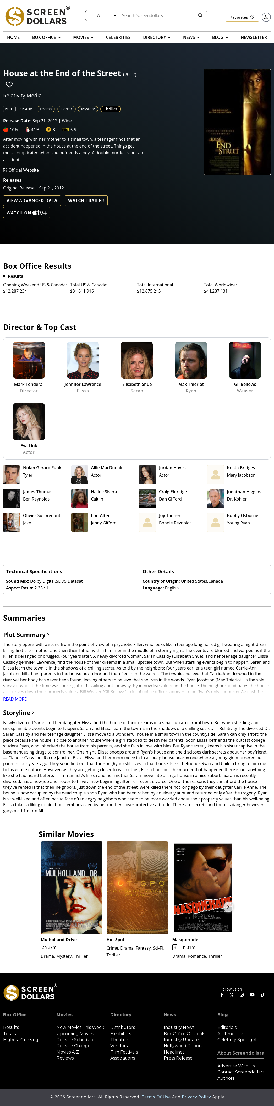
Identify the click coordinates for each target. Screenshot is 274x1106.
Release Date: (17, 121)
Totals (9, 1033)
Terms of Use (157, 1097)
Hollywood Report (183, 1045)
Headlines (174, 1052)
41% (35, 130)
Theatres (119, 1039)
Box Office (15, 1014)
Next (228, 907)
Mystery (88, 108)
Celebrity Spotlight (237, 1039)
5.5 (73, 130)
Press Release (178, 1058)
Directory (120, 1014)
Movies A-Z (68, 1052)
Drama (46, 108)
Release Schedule (76, 1039)
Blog (222, 1014)
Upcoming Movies (75, 1033)
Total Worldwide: (220, 285)
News (170, 1014)
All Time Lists (230, 1033)
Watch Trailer (86, 200)
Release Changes (74, 1045)
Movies (65, 1014)
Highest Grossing (21, 1039)
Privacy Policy (197, 1097)
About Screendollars (240, 1053)
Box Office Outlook (184, 1033)
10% (14, 130)
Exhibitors (120, 1033)
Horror (66, 108)
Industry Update (181, 1039)
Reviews (65, 1058)
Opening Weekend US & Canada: (35, 285)
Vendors (119, 1045)
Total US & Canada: (88, 285)
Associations (122, 1058)
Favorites (242, 17)
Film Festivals (124, 1052)
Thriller (110, 108)
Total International (155, 285)
